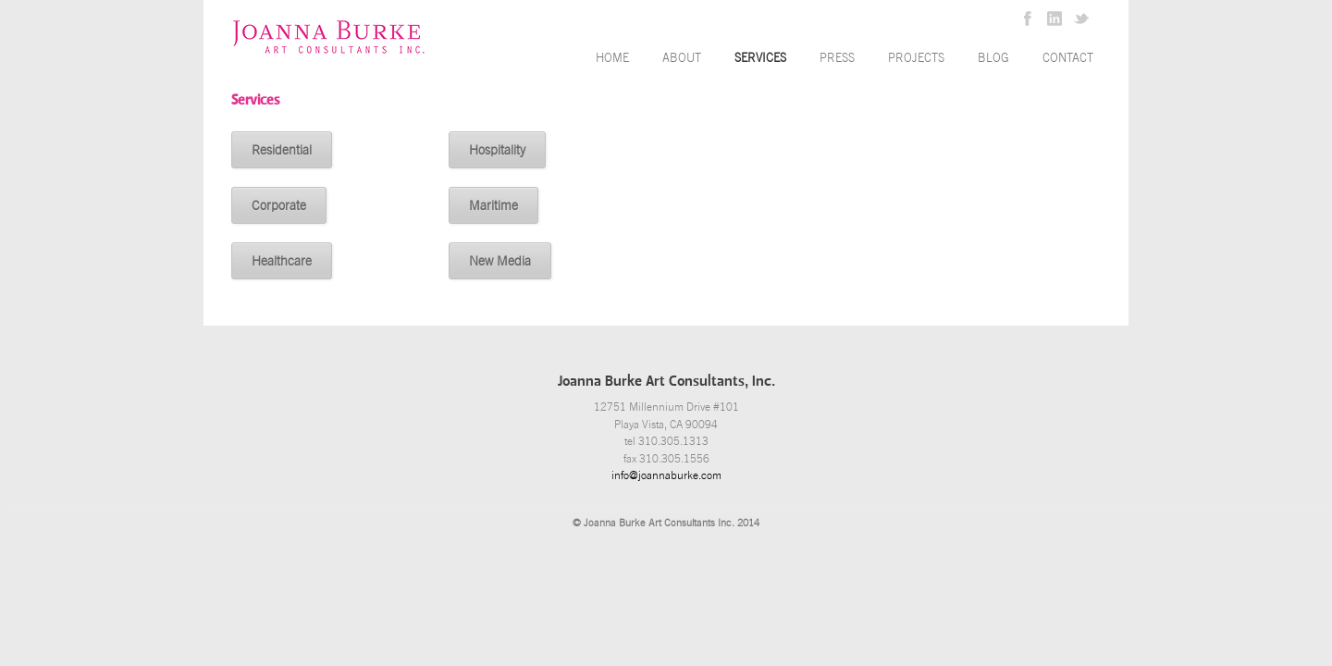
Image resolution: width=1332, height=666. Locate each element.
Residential (282, 149)
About (681, 58)
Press (837, 58)
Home (612, 58)
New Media (500, 260)
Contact (1067, 58)
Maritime (493, 205)
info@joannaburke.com (666, 475)
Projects (916, 58)
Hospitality (497, 149)
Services (760, 58)
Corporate (279, 205)
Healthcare (282, 260)
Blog (993, 58)
